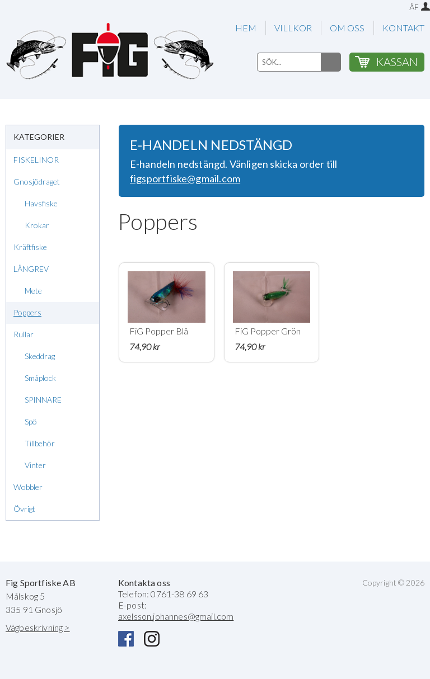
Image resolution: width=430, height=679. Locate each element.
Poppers (27, 312)
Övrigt (24, 508)
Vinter (35, 465)
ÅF (414, 7)
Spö (31, 421)
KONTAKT (403, 27)
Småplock (40, 378)
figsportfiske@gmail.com (185, 178)
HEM (245, 27)
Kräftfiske (30, 247)
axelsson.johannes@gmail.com (175, 616)
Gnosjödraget (36, 181)
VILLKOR (293, 27)
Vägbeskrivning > (38, 627)
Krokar (37, 225)
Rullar (23, 334)
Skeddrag (40, 356)
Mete (33, 290)
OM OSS (347, 27)
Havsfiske (41, 203)
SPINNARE (43, 399)
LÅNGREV (31, 269)
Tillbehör (40, 443)
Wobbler (28, 487)
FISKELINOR (36, 159)
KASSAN (397, 61)
